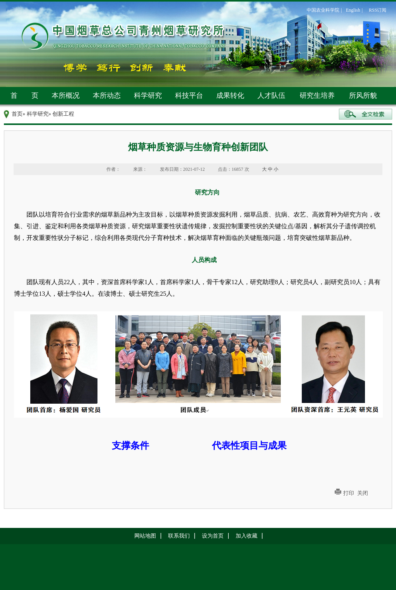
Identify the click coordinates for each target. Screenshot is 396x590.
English (353, 10)
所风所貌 (363, 95)
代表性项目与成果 (249, 446)
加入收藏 (246, 536)
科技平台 (189, 95)
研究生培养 (317, 95)
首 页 (24, 95)
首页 (17, 114)
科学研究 (148, 95)
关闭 (362, 493)
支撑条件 (130, 446)
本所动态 (107, 95)
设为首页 (213, 536)
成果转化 (230, 95)
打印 (348, 493)
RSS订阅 (377, 10)
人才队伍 (271, 95)
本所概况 (66, 95)
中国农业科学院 (323, 10)
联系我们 (179, 536)
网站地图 (145, 536)
